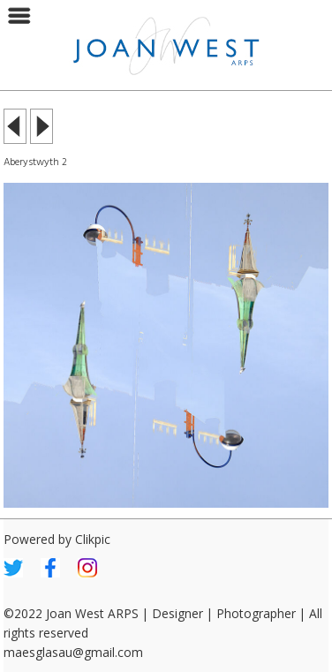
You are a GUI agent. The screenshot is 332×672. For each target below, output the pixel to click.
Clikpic (92, 539)
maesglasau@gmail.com (73, 652)
